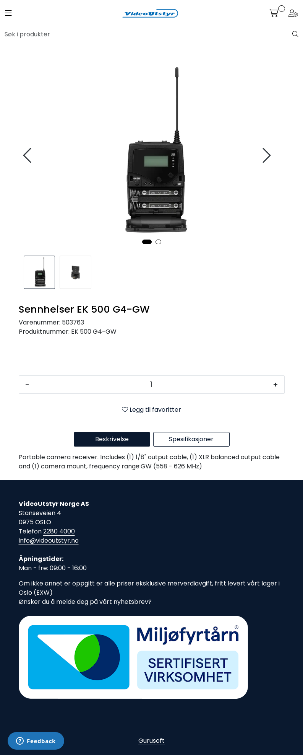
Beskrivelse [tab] (112, 439)
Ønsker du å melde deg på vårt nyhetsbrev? (85, 601)
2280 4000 (59, 531)
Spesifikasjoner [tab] (191, 439)
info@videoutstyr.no (49, 540)
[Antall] (151, 384)
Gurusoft (151, 740)
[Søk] (149, 34)
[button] (147, 242)
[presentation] (28, 155)
